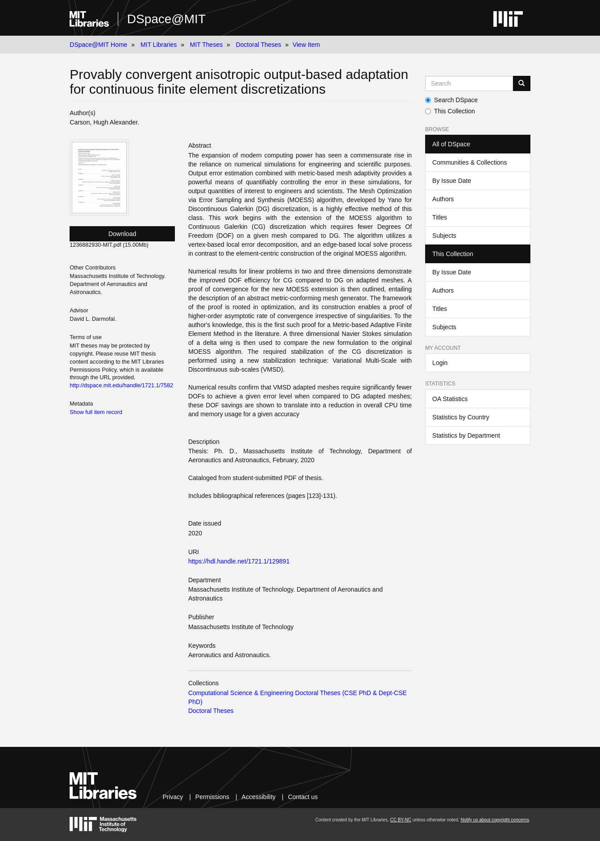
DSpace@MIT (166, 19)
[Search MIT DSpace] (469, 83)
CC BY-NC (400, 819)
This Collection (450, 111)
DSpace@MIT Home (98, 44)
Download (122, 233)
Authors (443, 199)
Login (439, 362)
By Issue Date (451, 180)
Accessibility (259, 796)
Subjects (444, 235)
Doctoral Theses (258, 44)
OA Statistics (450, 398)
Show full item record (96, 412)
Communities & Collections (469, 162)
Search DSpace (451, 100)
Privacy (172, 796)
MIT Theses (206, 44)
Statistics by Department (466, 435)
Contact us (303, 796)
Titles (439, 217)
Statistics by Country (460, 417)
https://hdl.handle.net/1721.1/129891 (239, 561)
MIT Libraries (159, 44)
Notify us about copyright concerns (495, 819)
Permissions (212, 796)
